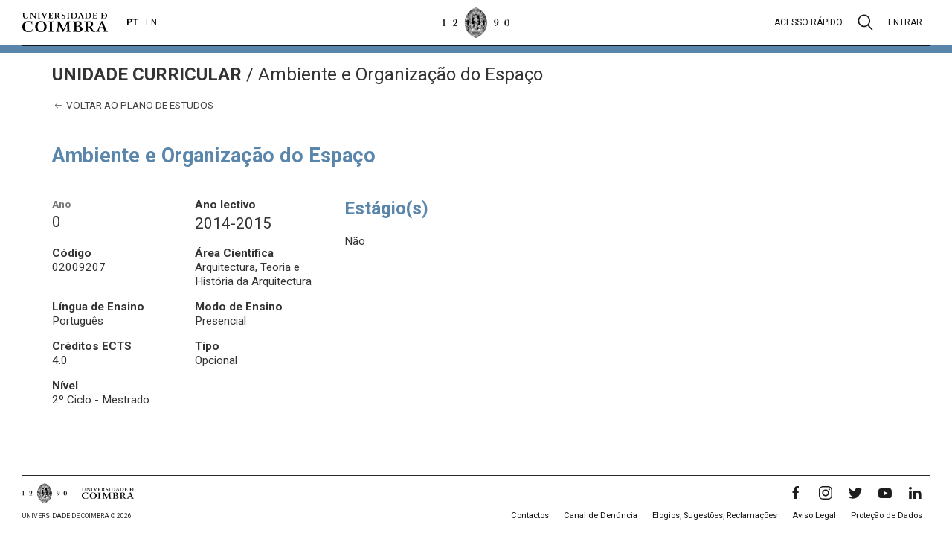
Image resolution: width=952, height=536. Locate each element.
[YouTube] (885, 492)
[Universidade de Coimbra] (65, 22)
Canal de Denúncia (600, 515)
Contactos (530, 515)
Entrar (905, 22)
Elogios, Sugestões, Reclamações (714, 515)
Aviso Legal (814, 515)
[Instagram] (825, 492)
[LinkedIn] (915, 492)
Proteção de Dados (886, 515)
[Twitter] (855, 492)
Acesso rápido (808, 22)
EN (151, 22)
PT (132, 22)
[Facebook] (796, 492)
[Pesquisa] (865, 22)
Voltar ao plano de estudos (132, 105)
